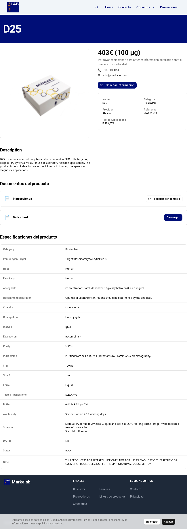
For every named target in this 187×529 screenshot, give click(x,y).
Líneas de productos (112, 496)
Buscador (79, 489)
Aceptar (168, 521)
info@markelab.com (115, 75)
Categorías (80, 504)
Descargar (173, 217)
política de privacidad (51, 523)
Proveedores (169, 7)
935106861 (111, 70)
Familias (104, 489)
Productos (145, 7)
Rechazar (152, 521)
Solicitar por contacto (164, 198)
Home (109, 7)
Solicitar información (117, 85)
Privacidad (137, 496)
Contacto (124, 7)
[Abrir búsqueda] (97, 7)
